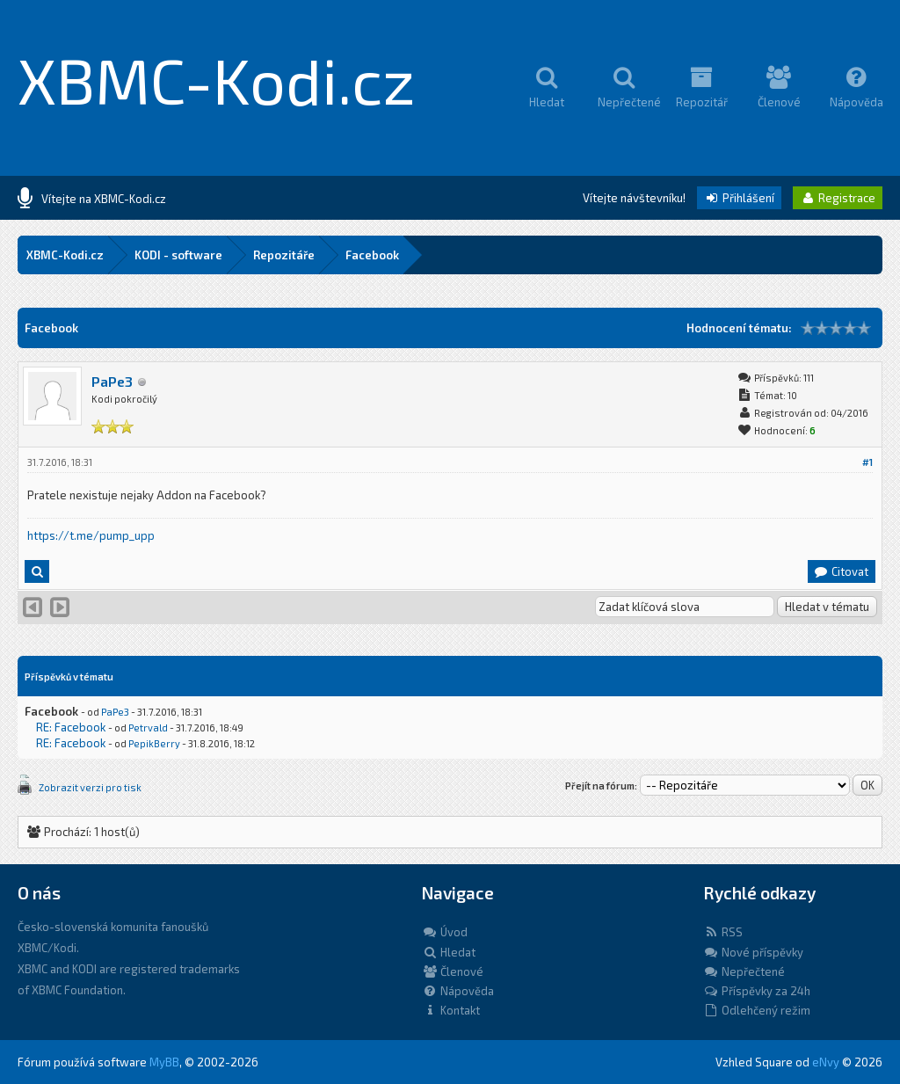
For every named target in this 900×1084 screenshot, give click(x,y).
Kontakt (451, 1010)
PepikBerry (154, 743)
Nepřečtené (744, 971)
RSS (723, 932)
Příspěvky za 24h (756, 991)
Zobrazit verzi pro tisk (90, 787)
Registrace (837, 198)
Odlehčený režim (756, 1010)
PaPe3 (112, 381)
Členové (452, 971)
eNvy (825, 1062)
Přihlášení (739, 198)
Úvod (445, 932)
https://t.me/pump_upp (91, 535)
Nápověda (458, 991)
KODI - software (178, 255)
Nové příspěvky (753, 952)
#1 (867, 462)
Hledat (448, 952)
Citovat (840, 571)
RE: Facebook (70, 727)
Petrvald (148, 727)
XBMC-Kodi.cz (217, 79)
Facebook (372, 255)
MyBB (164, 1062)
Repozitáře (284, 255)
